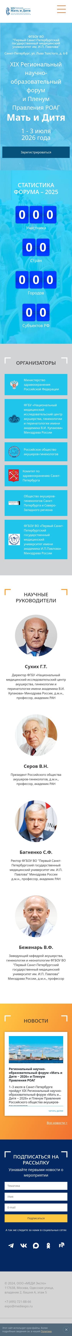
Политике (46, 1331)
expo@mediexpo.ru (19, 1306)
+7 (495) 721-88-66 (18, 1302)
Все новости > (57, 1123)
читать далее (56, 1110)
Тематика (13, 1186)
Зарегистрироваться (36, 152)
